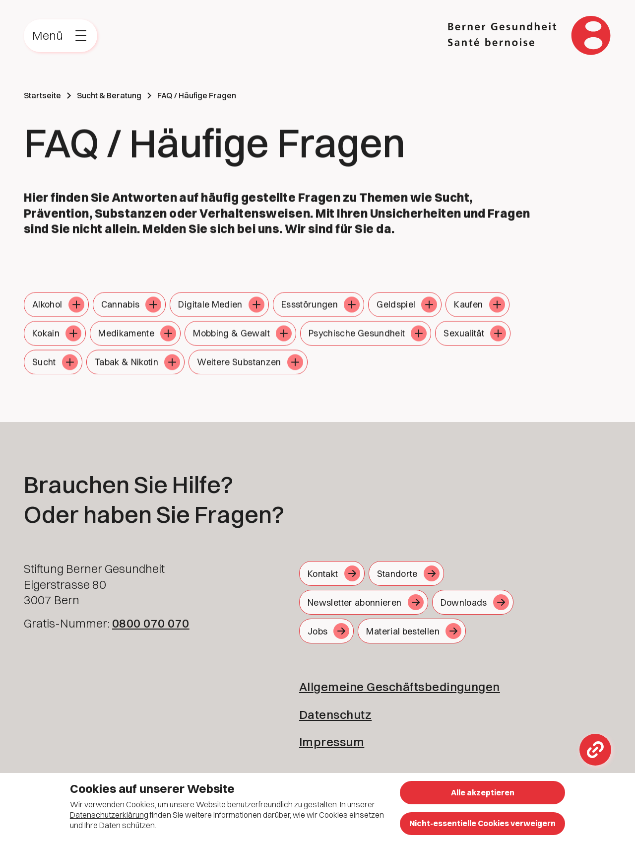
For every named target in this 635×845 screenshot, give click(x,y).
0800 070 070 (151, 623)
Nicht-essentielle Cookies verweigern (482, 823)
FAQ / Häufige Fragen (196, 95)
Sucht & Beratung (109, 95)
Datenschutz (335, 714)
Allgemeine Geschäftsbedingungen (399, 686)
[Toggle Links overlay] (595, 750)
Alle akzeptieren (482, 792)
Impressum (331, 741)
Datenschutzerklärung (109, 815)
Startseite (42, 95)
